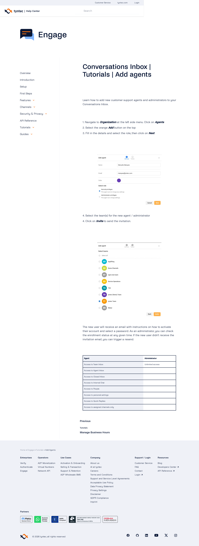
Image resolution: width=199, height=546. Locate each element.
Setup (23, 86)
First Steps (26, 93)
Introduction (27, 79)
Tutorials (39, 448)
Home (22, 448)
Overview (25, 73)
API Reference (29, 120)
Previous (85, 421)
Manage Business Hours (95, 432)
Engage (31, 448)
